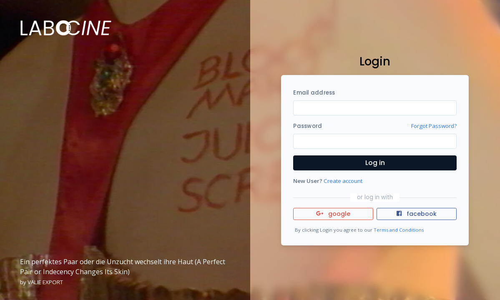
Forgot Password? (434, 126)
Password (307, 126)
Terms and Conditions (399, 230)
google (333, 214)
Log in (375, 163)
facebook (417, 214)
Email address (314, 93)
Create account (343, 181)
